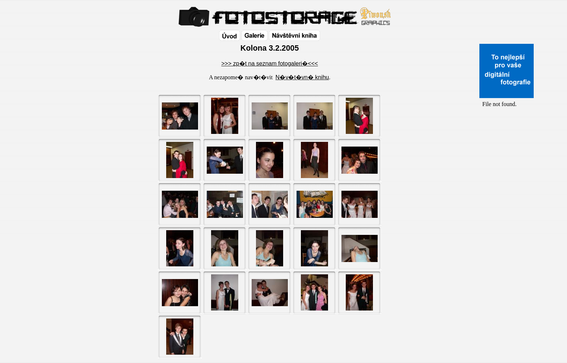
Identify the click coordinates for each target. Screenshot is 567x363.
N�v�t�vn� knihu (302, 77)
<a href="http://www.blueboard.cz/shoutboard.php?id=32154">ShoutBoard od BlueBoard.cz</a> (506, 185)
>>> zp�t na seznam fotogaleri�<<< (269, 63)
